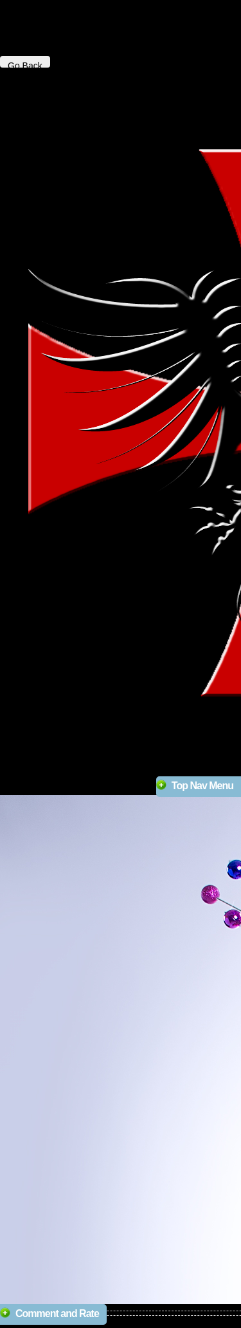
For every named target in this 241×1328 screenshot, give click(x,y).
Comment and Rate (57, 1313)
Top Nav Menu (202, 785)
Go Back (25, 64)
